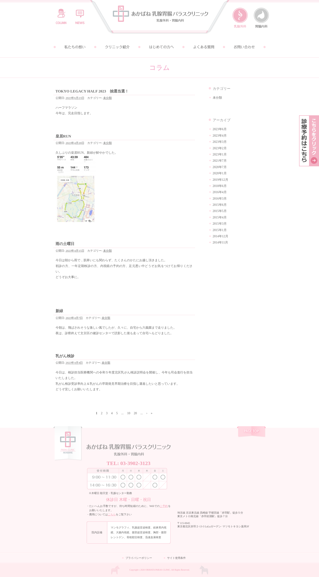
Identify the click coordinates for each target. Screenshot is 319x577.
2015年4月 (220, 217)
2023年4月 (220, 135)
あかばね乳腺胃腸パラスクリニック (159, 18)
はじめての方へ (159, 47)
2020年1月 (220, 173)
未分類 (107, 98)
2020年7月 (220, 167)
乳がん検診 (65, 356)
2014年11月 (220, 242)
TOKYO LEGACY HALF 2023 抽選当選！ (92, 91)
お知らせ (80, 14)
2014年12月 (220, 236)
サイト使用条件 (176, 558)
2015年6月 (220, 204)
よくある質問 (202, 47)
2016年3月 (220, 198)
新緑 (59, 311)
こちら (112, 514)
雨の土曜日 (65, 244)
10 (128, 413)
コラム (61, 14)
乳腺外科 (240, 18)
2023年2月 (220, 148)
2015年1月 (220, 230)
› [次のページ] (146, 413)
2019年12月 (220, 179)
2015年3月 (220, 223)
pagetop (251, 432)
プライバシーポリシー (139, 558)
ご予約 (164, 506)
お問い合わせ (244, 47)
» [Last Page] (151, 413)
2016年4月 (220, 192)
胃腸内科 (261, 18)
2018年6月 (220, 186)
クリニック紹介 (117, 47)
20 (135, 413)
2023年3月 (220, 141)
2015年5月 (220, 211)
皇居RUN (63, 136)
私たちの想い (74, 47)
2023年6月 (220, 129)
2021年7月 (220, 160)
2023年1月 (220, 154)
